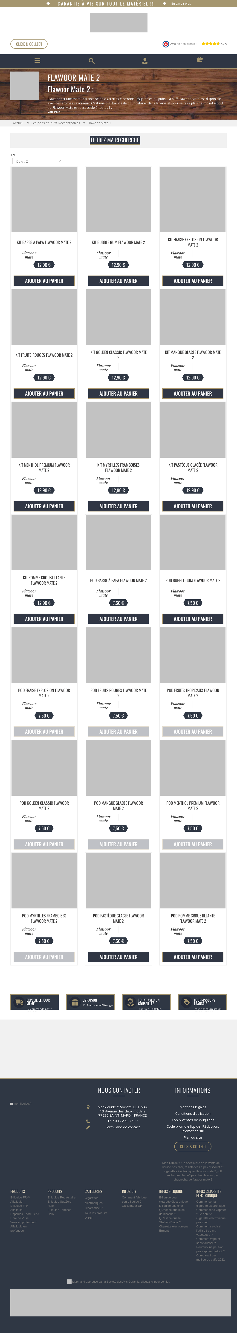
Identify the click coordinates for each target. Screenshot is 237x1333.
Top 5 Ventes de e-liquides (192, 1120)
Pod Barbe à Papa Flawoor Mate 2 (118, 580)
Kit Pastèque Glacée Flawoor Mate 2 (192, 467)
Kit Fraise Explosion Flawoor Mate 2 (193, 242)
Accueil (18, 123)
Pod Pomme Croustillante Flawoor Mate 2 (193, 918)
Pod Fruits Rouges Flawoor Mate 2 (118, 692)
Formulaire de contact (122, 1127)
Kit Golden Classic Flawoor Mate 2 (118, 354)
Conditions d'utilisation (193, 1113)
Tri (12, 155)
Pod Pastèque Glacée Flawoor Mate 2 (118, 918)
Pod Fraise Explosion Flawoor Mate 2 (44, 692)
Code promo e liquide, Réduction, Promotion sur (193, 1128)
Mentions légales (192, 1107)
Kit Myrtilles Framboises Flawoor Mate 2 (118, 467)
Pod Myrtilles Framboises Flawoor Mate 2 (44, 918)
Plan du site (193, 1137)
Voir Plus (54, 112)
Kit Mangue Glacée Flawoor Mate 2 (193, 354)
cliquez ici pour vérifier (155, 1281)
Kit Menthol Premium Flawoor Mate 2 (44, 467)
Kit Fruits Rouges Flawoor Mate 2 (44, 355)
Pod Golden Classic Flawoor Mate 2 (44, 805)
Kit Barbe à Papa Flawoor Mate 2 (44, 242)
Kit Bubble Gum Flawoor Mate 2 (118, 242)
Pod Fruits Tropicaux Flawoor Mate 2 (193, 692)
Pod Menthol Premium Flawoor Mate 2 (193, 805)
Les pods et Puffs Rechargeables (55, 123)
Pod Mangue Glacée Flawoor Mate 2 (118, 805)
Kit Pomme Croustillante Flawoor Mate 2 (44, 580)
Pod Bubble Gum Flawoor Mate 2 (192, 580)
